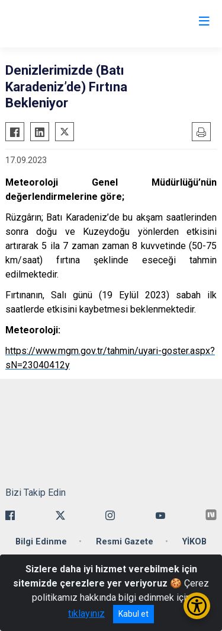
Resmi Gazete (124, 542)
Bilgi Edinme (41, 542)
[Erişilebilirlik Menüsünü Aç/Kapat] (197, 605)
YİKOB (194, 542)
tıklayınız (86, 613)
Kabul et (133, 614)
